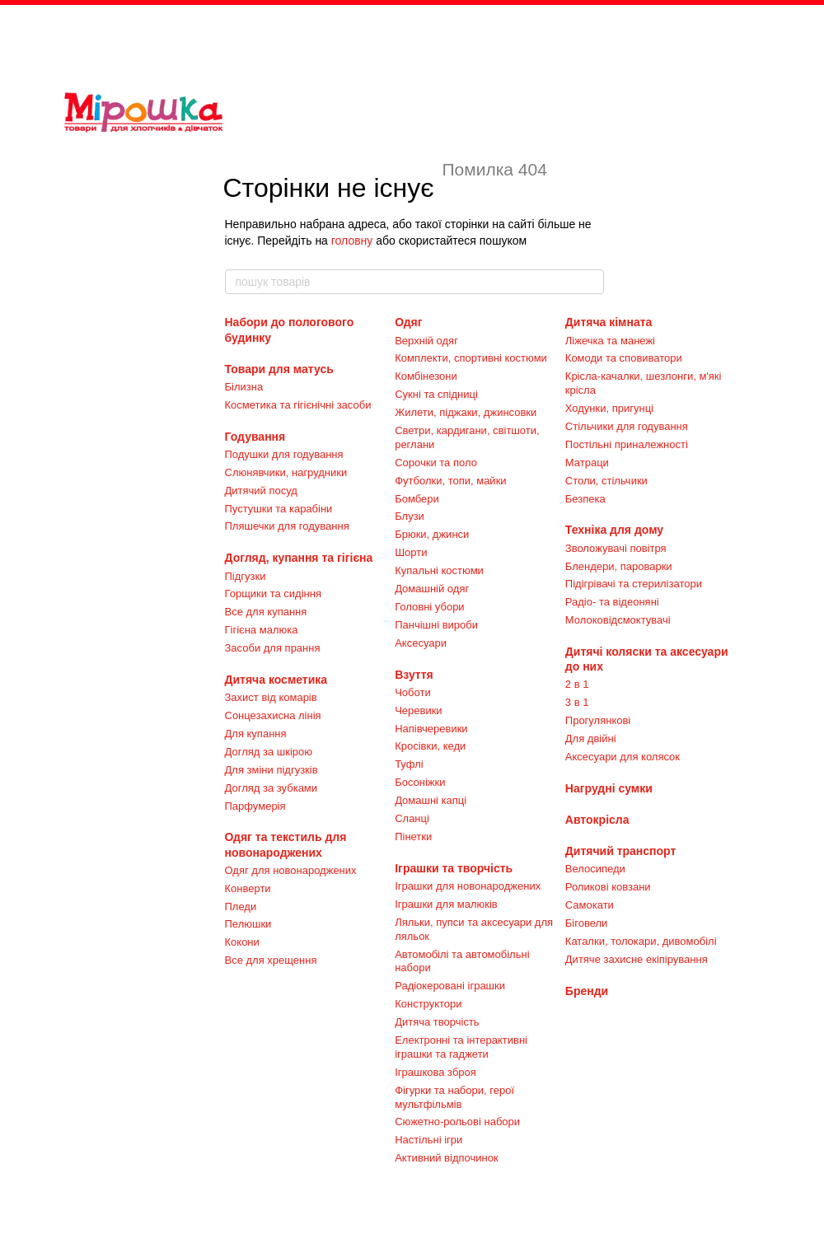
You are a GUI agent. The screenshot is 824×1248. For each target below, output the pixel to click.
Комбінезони (426, 376)
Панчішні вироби (436, 625)
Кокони (242, 942)
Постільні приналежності (626, 444)
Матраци (587, 462)
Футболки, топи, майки (450, 480)
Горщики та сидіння (273, 593)
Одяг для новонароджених (291, 870)
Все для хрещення (271, 960)
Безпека (585, 499)
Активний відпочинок (446, 1158)
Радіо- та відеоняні (612, 602)
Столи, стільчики (606, 480)
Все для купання (266, 611)
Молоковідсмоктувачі (618, 620)
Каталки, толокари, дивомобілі (641, 941)
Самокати (589, 905)
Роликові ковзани (608, 887)
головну (352, 240)
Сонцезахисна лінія (273, 715)
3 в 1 (577, 702)
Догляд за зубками (271, 788)
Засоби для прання (273, 648)
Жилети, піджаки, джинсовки (465, 412)
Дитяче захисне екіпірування (636, 959)
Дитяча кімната (609, 322)
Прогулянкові (597, 720)
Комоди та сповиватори (623, 358)
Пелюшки (248, 924)
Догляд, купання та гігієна (299, 557)
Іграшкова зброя (435, 1072)
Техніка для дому (614, 529)
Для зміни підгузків (271, 770)
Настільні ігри (428, 1139)
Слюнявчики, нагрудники (286, 472)
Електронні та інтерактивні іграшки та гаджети (461, 1047)
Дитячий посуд (261, 490)
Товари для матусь (279, 369)
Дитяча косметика (276, 679)
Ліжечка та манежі (610, 340)
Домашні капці (430, 800)
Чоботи (413, 692)
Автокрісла (597, 819)
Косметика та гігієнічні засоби (298, 405)
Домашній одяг (432, 588)
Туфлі (409, 764)
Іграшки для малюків (446, 904)
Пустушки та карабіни (279, 508)
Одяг (408, 322)
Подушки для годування (284, 454)
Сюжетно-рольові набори (457, 1121)
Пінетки (413, 836)
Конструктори (428, 1004)
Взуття (414, 674)
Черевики (418, 710)
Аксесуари (421, 643)
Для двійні (590, 738)
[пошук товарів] (591, 281)
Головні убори (429, 607)
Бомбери (417, 499)
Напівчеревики (431, 728)
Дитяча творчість (437, 1022)
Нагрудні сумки (609, 788)
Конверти (248, 888)
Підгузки (245, 576)
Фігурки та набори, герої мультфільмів (454, 1097)
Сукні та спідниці (436, 394)
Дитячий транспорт (621, 851)
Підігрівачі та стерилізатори (633, 583)
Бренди (586, 991)
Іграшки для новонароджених (468, 886)
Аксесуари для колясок (622, 756)
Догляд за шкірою (268, 752)
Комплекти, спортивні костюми (471, 358)
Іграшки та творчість (454, 868)
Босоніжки (420, 782)
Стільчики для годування (626, 426)
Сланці (412, 818)
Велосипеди (595, 868)
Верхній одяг (426, 340)
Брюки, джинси (432, 534)
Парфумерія (255, 806)
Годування (255, 436)
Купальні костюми (439, 570)
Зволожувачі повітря (616, 548)
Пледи (241, 906)
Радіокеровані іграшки (450, 985)
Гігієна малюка (261, 630)
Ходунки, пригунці (609, 408)
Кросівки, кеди (430, 746)
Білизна (244, 387)
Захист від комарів (271, 697)
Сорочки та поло (436, 462)
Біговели (586, 923)
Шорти (411, 552)
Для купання (256, 733)
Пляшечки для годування (287, 526)
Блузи (409, 516)
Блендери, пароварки (618, 566)
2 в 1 (577, 684)
